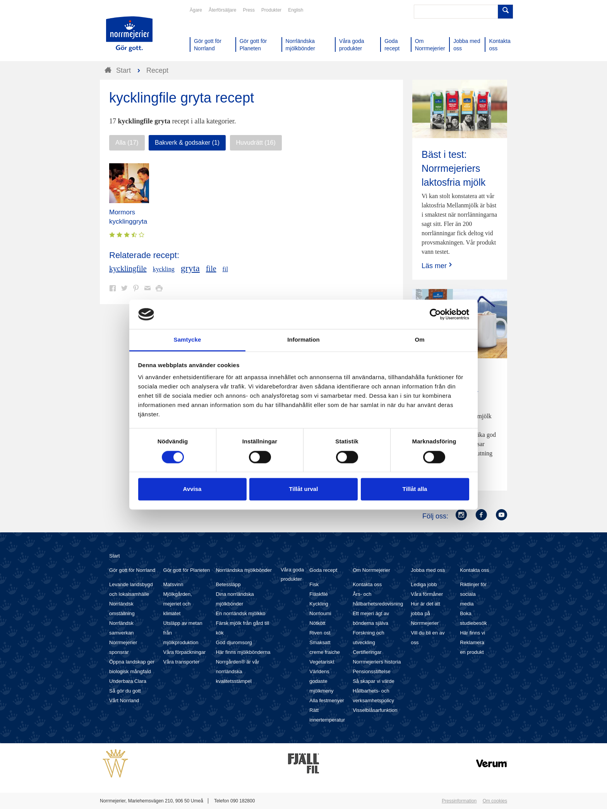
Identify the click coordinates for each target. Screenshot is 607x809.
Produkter (271, 10)
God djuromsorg (234, 642)
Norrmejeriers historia (377, 662)
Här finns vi (472, 633)
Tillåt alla (415, 489)
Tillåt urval (303, 489)
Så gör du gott (125, 691)
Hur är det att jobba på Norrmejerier (425, 613)
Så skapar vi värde (373, 681)
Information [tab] (303, 340)
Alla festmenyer (326, 700)
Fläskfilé (318, 594)
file (211, 268)
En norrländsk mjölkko (240, 613)
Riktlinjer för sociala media (473, 594)
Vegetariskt (321, 662)
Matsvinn (173, 584)
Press (249, 10)
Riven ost (319, 633)
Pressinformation (459, 801)
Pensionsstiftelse (372, 671)
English (295, 10)
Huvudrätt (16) (256, 142)
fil (225, 269)
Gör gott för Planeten (186, 570)
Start (114, 556)
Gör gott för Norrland (132, 570)
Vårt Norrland (124, 700)
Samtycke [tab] (187, 340)
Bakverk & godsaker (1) (187, 142)
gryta (190, 268)
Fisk (314, 584)
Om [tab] (419, 340)
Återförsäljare (222, 10)
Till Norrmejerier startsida (129, 34)
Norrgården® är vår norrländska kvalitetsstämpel (237, 671)
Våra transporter (181, 662)
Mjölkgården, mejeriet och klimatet (177, 603)
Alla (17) (127, 142)
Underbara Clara (127, 681)
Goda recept (323, 570)
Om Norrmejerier (371, 570)
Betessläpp (228, 584)
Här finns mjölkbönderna (243, 652)
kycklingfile (128, 268)
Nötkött (317, 623)
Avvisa (192, 489)
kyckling (164, 269)
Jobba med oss (428, 570)
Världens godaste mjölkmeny (321, 681)
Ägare (196, 10)
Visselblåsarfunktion (375, 710)
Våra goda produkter (292, 574)
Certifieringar (367, 652)
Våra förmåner (427, 594)
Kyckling (318, 604)
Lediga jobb (424, 584)
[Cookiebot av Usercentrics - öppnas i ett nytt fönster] (435, 314)
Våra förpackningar (184, 652)
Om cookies (495, 801)
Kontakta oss (367, 584)
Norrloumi (320, 613)
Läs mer (438, 266)
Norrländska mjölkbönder (244, 570)
